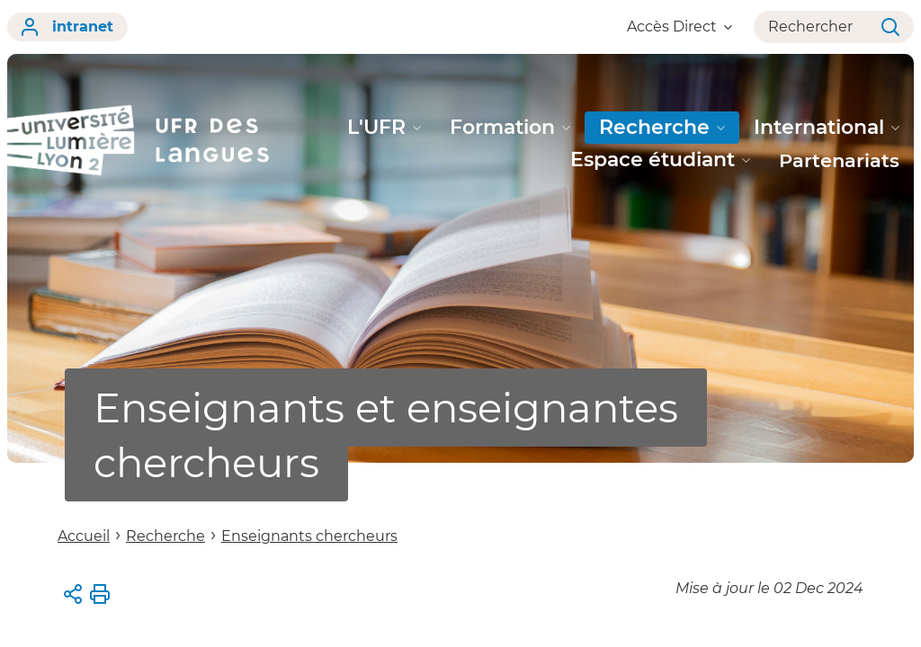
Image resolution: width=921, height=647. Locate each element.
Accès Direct (679, 26)
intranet (67, 27)
